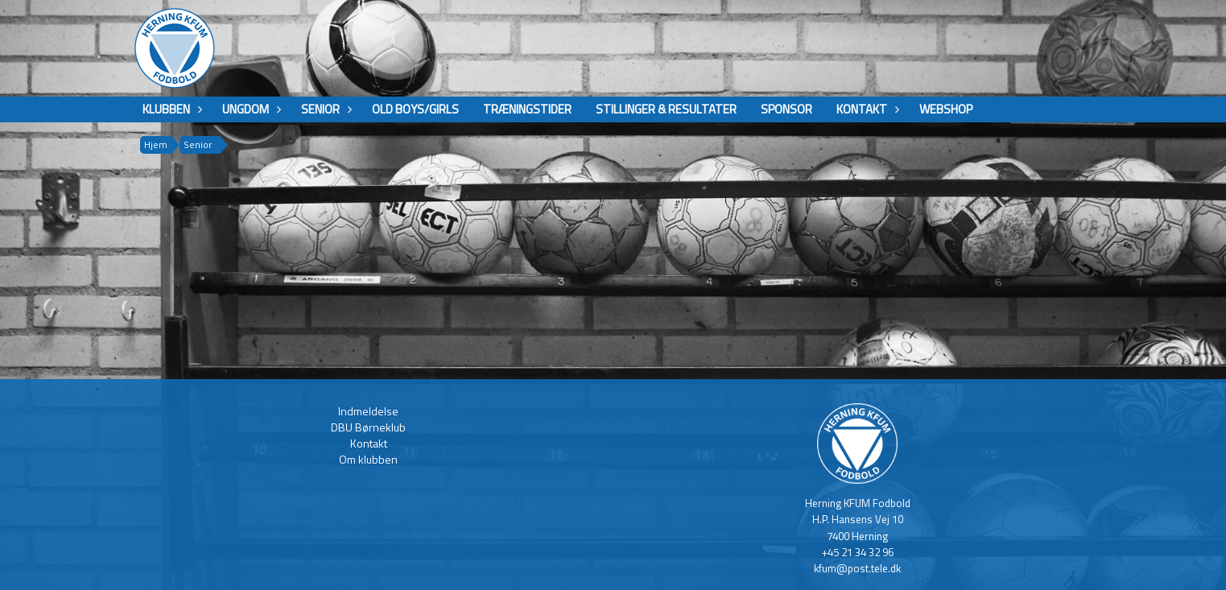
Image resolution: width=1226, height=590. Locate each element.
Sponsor (786, 109)
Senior (324, 109)
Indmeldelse (368, 410)
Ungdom (249, 109)
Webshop (945, 109)
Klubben (170, 109)
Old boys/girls (415, 109)
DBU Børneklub (368, 427)
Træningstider (527, 109)
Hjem (155, 144)
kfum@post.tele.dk (857, 568)
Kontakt (865, 109)
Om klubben (368, 459)
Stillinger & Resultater (666, 109)
